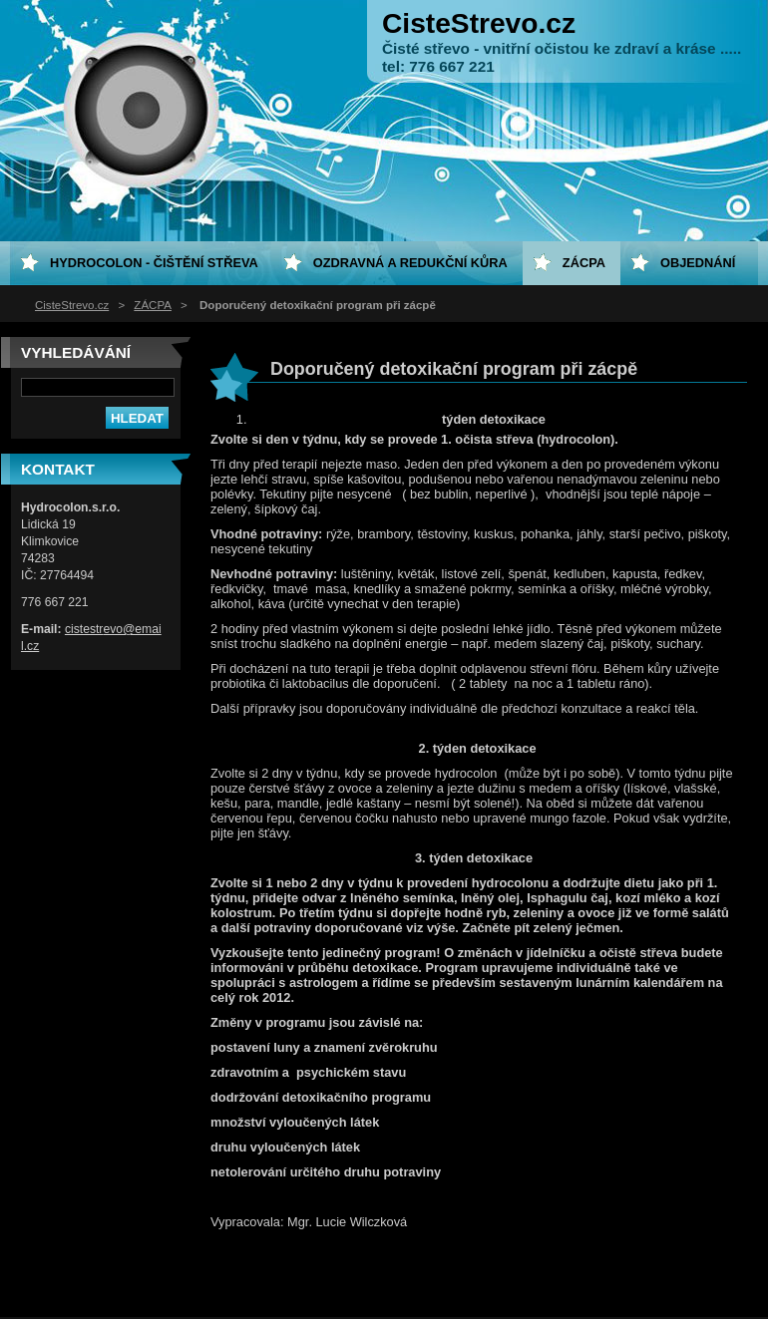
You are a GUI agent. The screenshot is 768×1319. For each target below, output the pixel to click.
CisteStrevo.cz (72, 305)
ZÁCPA (153, 305)
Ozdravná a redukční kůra (410, 262)
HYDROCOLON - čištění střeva (154, 262)
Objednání (697, 262)
